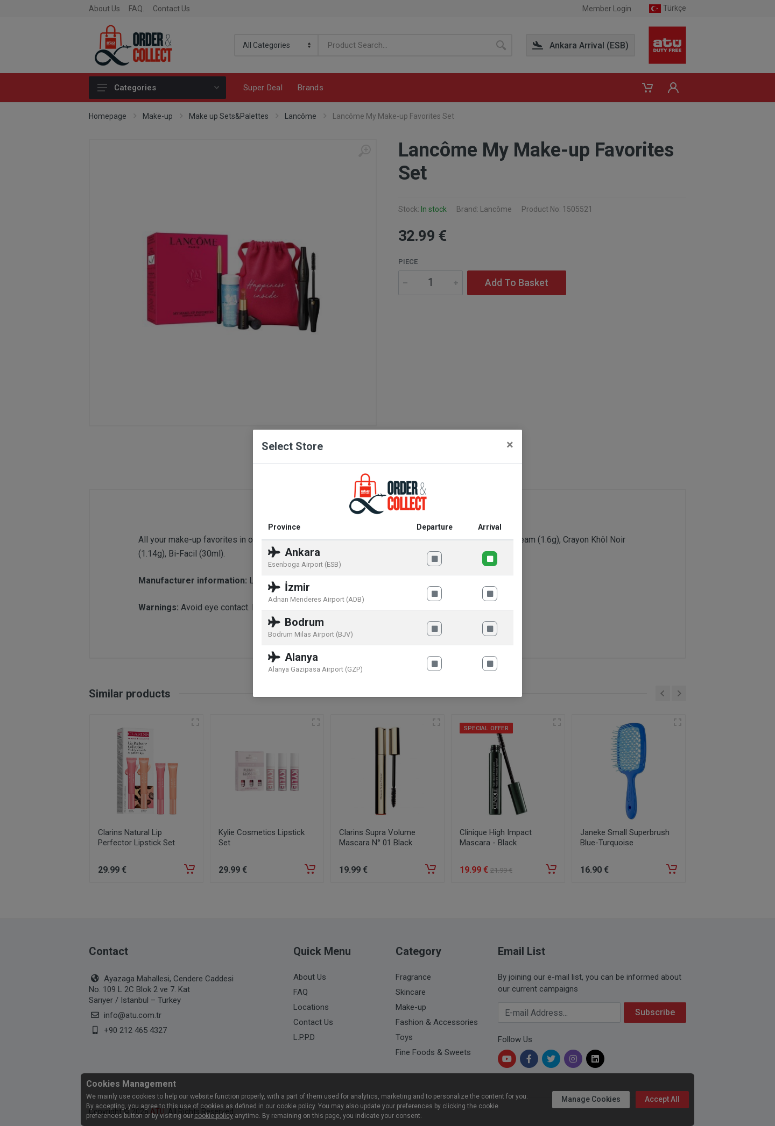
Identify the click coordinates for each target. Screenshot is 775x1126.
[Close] (510, 445)
